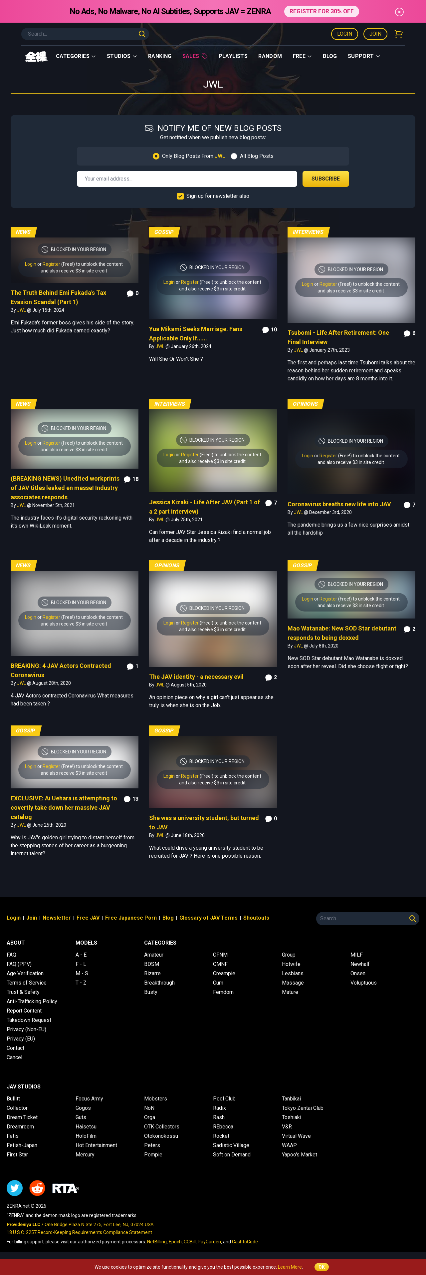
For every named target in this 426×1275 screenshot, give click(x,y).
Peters (152, 1145)
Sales (195, 56)
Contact (15, 1048)
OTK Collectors (161, 1126)
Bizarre (152, 973)
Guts (81, 1117)
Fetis (13, 1136)
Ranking (160, 56)
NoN (149, 1108)
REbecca (223, 1126)
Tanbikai (291, 1098)
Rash (219, 1117)
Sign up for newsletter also (217, 196)
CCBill (190, 1241)
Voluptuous (363, 983)
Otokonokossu (161, 1136)
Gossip (164, 232)
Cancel (14, 1057)
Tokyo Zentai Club (302, 1108)
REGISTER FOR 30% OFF (321, 11)
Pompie (153, 1154)
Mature (290, 992)
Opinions (305, 404)
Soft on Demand (232, 1154)
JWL (22, 310)
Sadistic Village (231, 1145)
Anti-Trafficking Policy (32, 1001)
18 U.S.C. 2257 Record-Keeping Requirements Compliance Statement (79, 1232)
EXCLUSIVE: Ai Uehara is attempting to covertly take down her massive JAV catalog (64, 807)
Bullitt (13, 1098)
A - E (81, 955)
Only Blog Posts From (193, 156)
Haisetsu (86, 1126)
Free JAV (88, 918)
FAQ (11, 955)
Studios (122, 56)
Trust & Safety (23, 992)
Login (344, 34)
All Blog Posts (257, 156)
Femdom (223, 992)
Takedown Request (29, 1020)
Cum (218, 983)
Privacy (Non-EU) (26, 1029)
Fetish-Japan (22, 1145)
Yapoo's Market (299, 1154)
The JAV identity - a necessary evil (196, 676)
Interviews (308, 232)
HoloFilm (86, 1136)
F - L (81, 964)
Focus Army (89, 1098)
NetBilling (157, 1241)
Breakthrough (159, 983)
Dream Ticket (22, 1117)
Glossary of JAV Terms (208, 918)
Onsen (357, 973)
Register (51, 264)
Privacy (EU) (21, 1039)
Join (375, 34)
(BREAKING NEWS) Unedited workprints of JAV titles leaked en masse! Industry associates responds (65, 488)
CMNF (220, 964)
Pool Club (224, 1098)
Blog (330, 56)
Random (270, 56)
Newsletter (57, 918)
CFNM (220, 955)
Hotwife (291, 964)
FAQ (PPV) (19, 964)
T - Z (81, 983)
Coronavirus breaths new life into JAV (339, 504)
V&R (287, 1126)
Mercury (85, 1154)
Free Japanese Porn (131, 918)
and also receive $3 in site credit (74, 270)
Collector (17, 1108)
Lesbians (293, 973)
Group (289, 955)
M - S (82, 973)
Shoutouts (256, 918)
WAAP (289, 1145)
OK (322, 1267)
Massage (293, 983)
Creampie (224, 973)
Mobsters (155, 1098)
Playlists (233, 56)
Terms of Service (27, 983)
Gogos (83, 1108)
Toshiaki (291, 1117)
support (364, 56)
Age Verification (25, 973)
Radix (219, 1108)
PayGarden (209, 1241)
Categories (76, 56)
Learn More (290, 1267)
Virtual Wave (296, 1136)
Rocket (221, 1136)
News (23, 232)
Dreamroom (20, 1126)
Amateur (153, 955)
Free (303, 56)
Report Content (24, 1011)
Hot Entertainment (96, 1145)
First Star (17, 1154)
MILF (356, 955)
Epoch (175, 1241)
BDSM (151, 964)
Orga (149, 1117)
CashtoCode (245, 1241)
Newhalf (360, 964)
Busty (150, 992)
